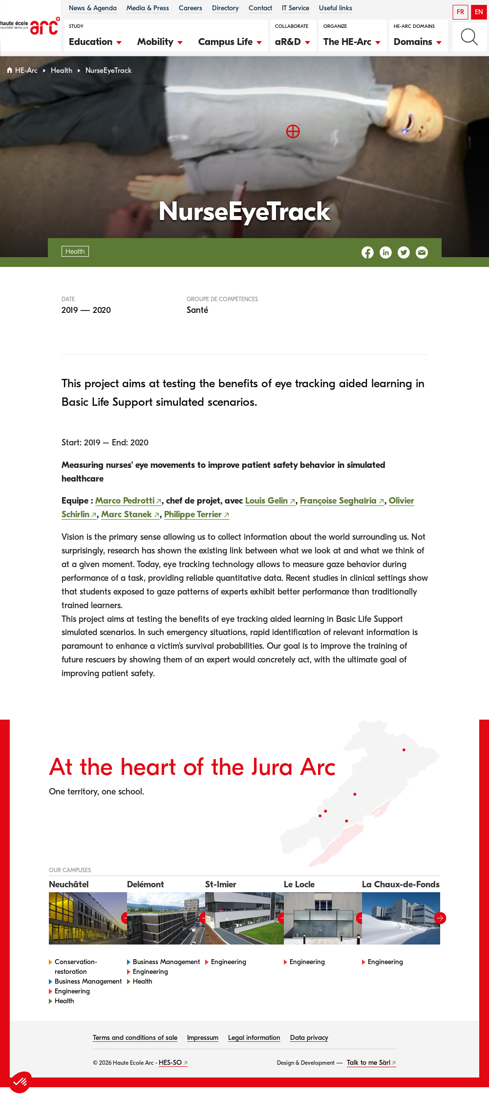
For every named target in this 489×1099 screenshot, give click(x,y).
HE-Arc (26, 82)
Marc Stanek (126, 527)
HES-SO (170, 1074)
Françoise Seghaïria (338, 513)
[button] (96, 40)
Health (61, 82)
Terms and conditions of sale (135, 1049)
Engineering (72, 1003)
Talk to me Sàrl (368, 1074)
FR (460, 12)
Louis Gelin (266, 513)
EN (479, 12)
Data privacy (309, 1049)
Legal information (254, 1049)
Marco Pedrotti (124, 513)
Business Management (88, 993)
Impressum (202, 1049)
